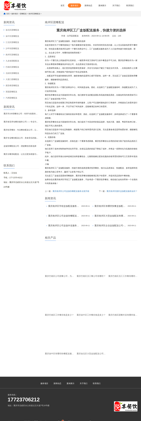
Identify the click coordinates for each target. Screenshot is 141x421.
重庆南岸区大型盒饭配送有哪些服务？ (110, 216)
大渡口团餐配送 (12, 79)
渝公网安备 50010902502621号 (76, 410)
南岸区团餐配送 (34, 14)
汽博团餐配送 (11, 98)
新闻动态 (88, 5)
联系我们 (130, 5)
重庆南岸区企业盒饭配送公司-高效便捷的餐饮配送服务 (110, 225)
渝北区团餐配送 (12, 30)
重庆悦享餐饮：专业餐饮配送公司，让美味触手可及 (21, 130)
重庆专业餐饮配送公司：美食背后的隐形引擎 (21, 138)
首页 (62, 5)
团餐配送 (23, 14)
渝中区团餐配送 (12, 36)
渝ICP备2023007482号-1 (50, 411)
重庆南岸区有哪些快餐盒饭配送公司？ (110, 206)
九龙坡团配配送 (12, 61)
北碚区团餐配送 (12, 73)
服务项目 (74, 5)
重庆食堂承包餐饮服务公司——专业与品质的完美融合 (21, 122)
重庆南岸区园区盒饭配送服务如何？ (122, 191)
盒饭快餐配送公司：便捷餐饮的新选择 (20, 146)
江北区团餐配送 (12, 42)
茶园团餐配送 (11, 92)
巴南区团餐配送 (12, 67)
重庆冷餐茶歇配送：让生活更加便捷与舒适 (21, 154)
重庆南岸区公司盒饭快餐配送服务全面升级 (71, 191)
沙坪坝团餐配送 (12, 48)
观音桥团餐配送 (12, 85)
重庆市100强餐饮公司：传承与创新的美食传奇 (21, 114)
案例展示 (102, 5)
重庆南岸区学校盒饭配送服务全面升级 (64, 206)
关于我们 (116, 5)
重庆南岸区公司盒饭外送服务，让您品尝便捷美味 (64, 225)
